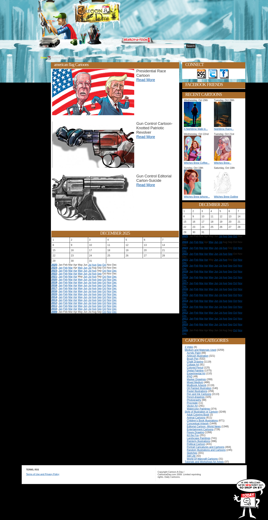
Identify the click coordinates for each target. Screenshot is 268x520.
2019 (54, 282)
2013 (54, 300)
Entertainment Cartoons (200, 429)
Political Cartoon (196, 444)
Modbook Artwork (196, 385)
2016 (54, 291)
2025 (54, 264)
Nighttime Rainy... (224, 129)
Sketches (192, 452)
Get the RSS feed (201, 74)
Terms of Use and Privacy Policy (42, 474)
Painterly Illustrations (198, 441)
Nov (109, 270)
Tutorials (88, 46)
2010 (54, 309)
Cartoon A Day (107, 14)
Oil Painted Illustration (199, 388)
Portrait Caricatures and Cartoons (205, 447)
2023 (54, 270)
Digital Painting (195, 370)
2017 (54, 288)
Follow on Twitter (213, 74)
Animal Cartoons (196, 417)
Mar (70, 267)
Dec (114, 270)
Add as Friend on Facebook (224, 74)
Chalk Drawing (195, 361)
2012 (54, 303)
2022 (54, 273)
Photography (194, 400)
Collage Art (193, 364)
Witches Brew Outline (226, 196)
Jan (60, 267)
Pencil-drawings (196, 397)
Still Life (191, 455)
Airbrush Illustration (197, 355)
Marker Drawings (196, 379)
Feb (65, 267)
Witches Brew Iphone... (197, 196)
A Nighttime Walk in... (196, 129)
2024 (54, 267)
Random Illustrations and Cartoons (206, 450)
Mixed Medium (195, 382)
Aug (94, 264)
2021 (54, 276)
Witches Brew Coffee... (197, 162)
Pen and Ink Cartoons (199, 394)
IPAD (189, 376)
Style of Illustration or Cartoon (201, 411)
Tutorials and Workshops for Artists (204, 461)
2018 (54, 285)
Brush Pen (193, 358)
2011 (54, 306)
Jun (85, 267)
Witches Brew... (222, 162)
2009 (54, 311)
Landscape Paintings (198, 438)
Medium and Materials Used (200, 349)
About (56, 46)
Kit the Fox (193, 435)
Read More (145, 80)
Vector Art (192, 405)
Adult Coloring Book (198, 414)
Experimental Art (196, 373)
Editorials (71, 46)
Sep (99, 264)
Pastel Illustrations (197, 391)
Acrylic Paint (194, 352)
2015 (54, 294)
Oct (104, 264)
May (80, 267)
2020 (54, 279)
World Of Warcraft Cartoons (202, 458)
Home (42, 46)
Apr (75, 270)
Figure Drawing (195, 432)
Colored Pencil (195, 367)
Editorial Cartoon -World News (204, 426)
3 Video (189, 347)
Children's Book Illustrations (202, 420)
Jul (89, 264)
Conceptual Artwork (198, 423)
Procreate (192, 402)
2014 (54, 297)
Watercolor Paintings (198, 408)
